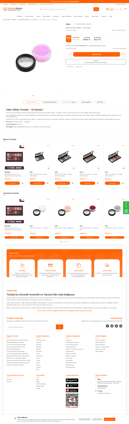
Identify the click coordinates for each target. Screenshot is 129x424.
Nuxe (37, 369)
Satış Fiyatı (87, 37)
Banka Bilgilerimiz (32, 4)
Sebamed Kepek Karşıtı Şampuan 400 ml (18, 362)
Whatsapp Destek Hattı (46, 4)
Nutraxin (38, 344)
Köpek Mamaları (70, 367)
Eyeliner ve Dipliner (71, 356)
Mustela (38, 349)
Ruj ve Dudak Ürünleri (72, 344)
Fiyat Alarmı (79, 66)
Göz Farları (34, 19)
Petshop (103, 16)
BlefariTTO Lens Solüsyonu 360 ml (16, 358)
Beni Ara (100, 102)
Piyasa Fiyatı (76, 37)
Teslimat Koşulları (100, 340)
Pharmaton (39, 356)
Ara (96, 9)
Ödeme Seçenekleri (50, 102)
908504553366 (101, 388)
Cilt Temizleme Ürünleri (72, 342)
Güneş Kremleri (29, 16)
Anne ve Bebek (78, 16)
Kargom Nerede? (121, 4)
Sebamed (39, 351)
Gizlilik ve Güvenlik (100, 349)
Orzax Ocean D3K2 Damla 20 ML (16, 347)
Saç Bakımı (56, 16)
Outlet (110, 16)
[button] (33, 95)
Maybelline (8, 172)
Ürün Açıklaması (31, 102)
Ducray (38, 365)
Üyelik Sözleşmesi (100, 342)
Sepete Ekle (96, 54)
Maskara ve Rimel (71, 353)
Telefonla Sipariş (41, 384)
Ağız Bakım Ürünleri (71, 362)
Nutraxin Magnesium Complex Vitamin (17, 340)
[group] (33, 57)
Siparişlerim (14, 4)
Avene (38, 362)
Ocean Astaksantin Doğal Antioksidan (17, 353)
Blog (37, 379)
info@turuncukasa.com (104, 393)
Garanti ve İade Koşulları (102, 347)
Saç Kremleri (69, 358)
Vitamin (38, 16)
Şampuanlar (69, 360)
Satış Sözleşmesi (100, 344)
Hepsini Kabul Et (109, 419)
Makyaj (87, 16)
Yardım (38, 388)
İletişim (38, 381)
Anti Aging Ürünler (71, 347)
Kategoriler (22, 4)
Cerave (38, 360)
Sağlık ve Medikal (66, 16)
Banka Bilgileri (99, 351)
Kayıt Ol (9, 381)
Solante (38, 367)
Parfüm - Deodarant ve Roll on (74, 349)
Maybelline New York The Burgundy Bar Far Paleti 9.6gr (13, 175)
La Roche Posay (40, 340)
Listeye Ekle (69, 66)
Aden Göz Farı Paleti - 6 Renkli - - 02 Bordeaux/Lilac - (64, 175)
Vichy (37, 358)
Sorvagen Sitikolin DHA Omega (15, 351)
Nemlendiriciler (70, 351)
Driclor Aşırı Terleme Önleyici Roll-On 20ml (18, 360)
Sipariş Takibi (40, 386)
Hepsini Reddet (97, 419)
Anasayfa (5, 4)
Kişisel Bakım (46, 16)
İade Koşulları (86, 102)
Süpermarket (95, 16)
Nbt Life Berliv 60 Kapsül (13, 349)
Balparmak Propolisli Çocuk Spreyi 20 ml (18, 356)
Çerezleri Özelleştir (84, 419)
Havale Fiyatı (97, 37)
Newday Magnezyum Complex (15, 342)
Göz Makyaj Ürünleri (23, 19)
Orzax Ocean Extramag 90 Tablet (16, 344)
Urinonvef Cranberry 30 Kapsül (15, 365)
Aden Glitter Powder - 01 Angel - (39, 228)
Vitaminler (68, 340)
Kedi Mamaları (70, 365)
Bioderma (39, 347)
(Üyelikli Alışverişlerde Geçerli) (97, 45)
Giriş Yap (9, 379)
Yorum (69, 102)
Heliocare (39, 342)
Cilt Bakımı (20, 16)
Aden (68, 24)
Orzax (38, 353)
